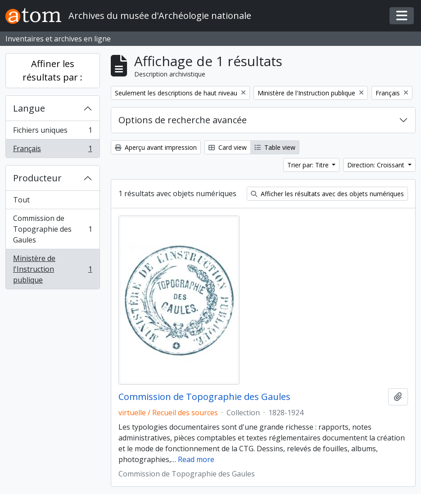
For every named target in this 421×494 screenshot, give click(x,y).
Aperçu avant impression (156, 147)
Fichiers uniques (52, 132)
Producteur (37, 178)
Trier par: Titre (308, 165)
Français (52, 150)
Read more (196, 459)
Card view (227, 147)
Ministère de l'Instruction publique (52, 269)
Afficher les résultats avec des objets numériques (327, 193)
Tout (21, 200)
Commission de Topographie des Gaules (52, 229)
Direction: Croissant (376, 165)
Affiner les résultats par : (52, 70)
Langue (29, 108)
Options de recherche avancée (182, 120)
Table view (274, 147)
